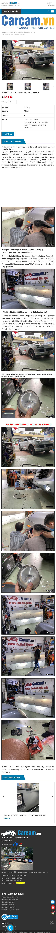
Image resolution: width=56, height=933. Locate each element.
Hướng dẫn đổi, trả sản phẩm (10, 910)
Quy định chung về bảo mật (9, 897)
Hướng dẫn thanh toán (8, 907)
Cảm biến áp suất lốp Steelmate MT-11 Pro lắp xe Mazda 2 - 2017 (25, 815)
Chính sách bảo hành (7, 902)
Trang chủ (4, 32)
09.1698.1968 (21, 875)
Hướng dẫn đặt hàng (7, 904)
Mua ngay (8, 134)
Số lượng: (4, 102)
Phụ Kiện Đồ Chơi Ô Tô (14, 32)
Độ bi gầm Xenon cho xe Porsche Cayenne (14, 34)
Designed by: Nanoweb (44, 932)
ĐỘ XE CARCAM (43, 872)
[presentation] (2, 86)
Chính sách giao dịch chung (9, 899)
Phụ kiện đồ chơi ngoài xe (28, 32)
